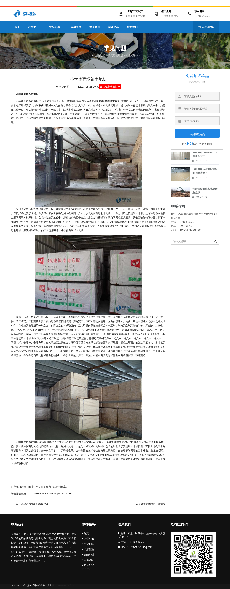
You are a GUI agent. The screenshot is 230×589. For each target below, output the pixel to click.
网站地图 (87, 568)
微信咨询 (207, 29)
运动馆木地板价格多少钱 (34, 503)
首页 (17, 26)
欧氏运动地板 (115, 55)
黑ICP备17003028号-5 (63, 585)
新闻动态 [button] (113, 26)
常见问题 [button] (55, 26)
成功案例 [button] (76, 26)
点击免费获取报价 (110, 86)
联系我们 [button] (132, 26)
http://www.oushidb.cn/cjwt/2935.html (50, 493)
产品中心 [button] (34, 26)
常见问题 (131, 55)
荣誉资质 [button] (94, 26)
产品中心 (88, 538)
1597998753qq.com (141, 547)
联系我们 (18, 524)
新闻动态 (88, 560)
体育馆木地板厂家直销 (153, 503)
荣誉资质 (88, 554)
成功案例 (88, 549)
